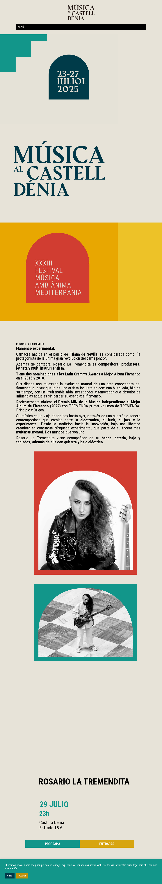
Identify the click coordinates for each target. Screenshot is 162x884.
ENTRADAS (106, 844)
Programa (52, 844)
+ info (9, 875)
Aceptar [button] (22, 875)
